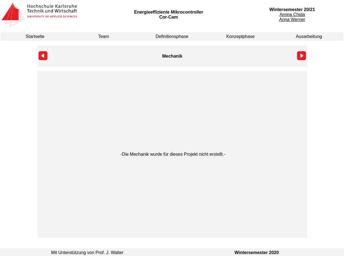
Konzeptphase (240, 36)
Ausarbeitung (309, 36)
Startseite (35, 36)
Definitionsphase (172, 36)
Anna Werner (292, 19)
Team (103, 36)
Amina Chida (292, 14)
